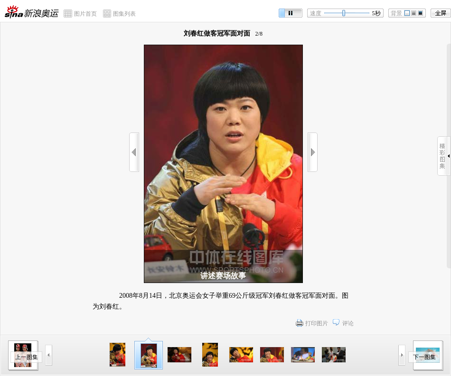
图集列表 (124, 13)
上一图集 (26, 357)
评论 (348, 323)
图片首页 (85, 13)
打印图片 (316, 323)
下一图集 (424, 357)
